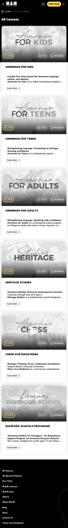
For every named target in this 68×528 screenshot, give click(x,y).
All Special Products (12, 476)
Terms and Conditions (13, 523)
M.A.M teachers (10, 486)
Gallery (6, 497)
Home (6, 11)
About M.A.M (9, 502)
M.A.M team (8, 492)
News (5, 513)
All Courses (22, 11)
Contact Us (8, 518)
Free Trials (8, 481)
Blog (5, 507)
